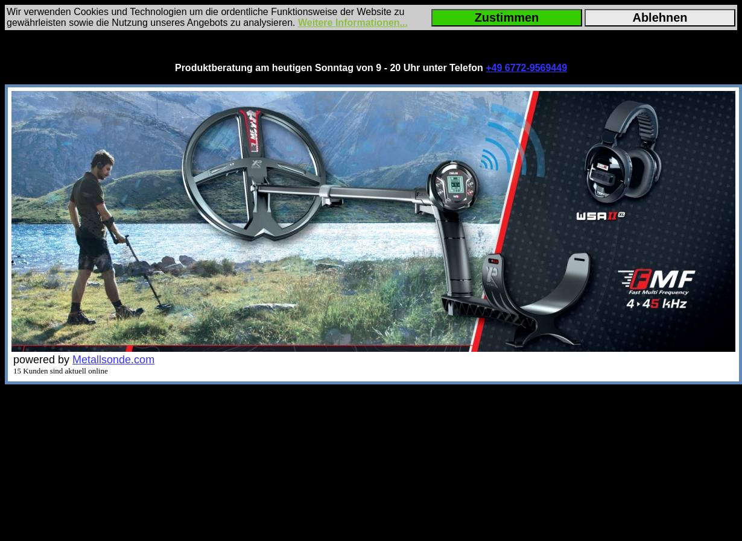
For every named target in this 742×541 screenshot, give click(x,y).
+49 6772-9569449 (526, 68)
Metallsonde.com (113, 360)
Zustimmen (507, 17)
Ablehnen (659, 17)
